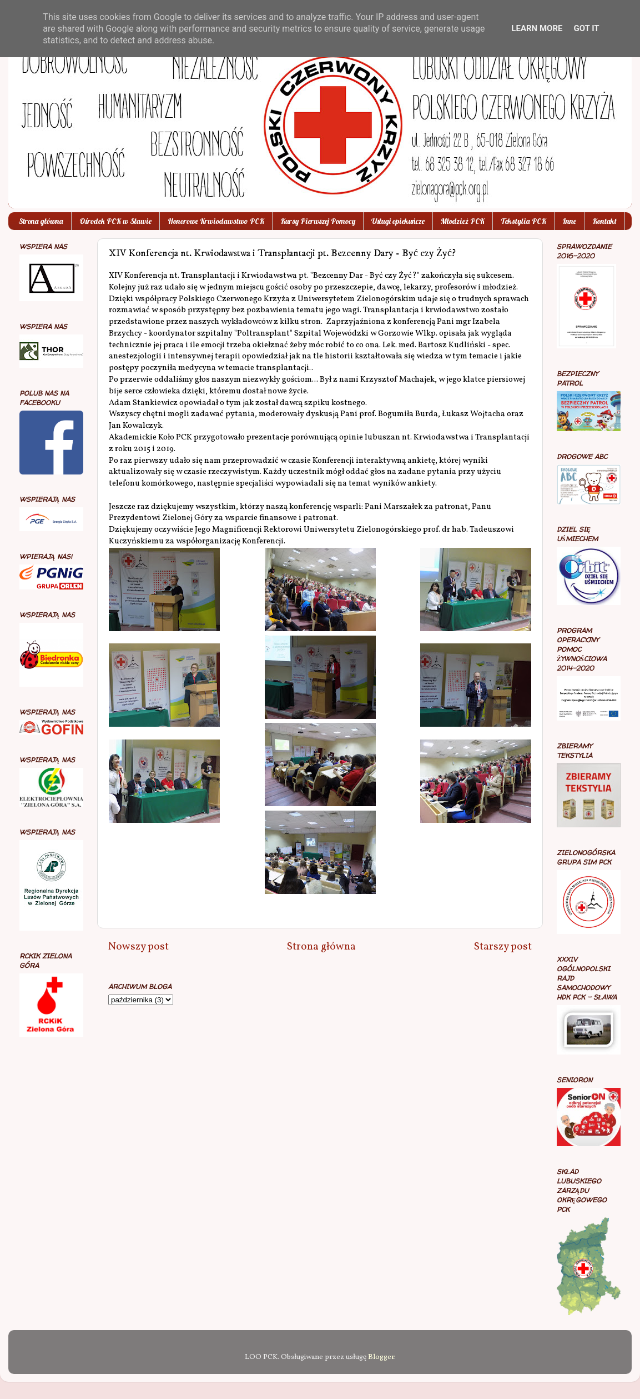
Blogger (381, 1357)
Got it (586, 28)
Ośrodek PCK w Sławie (115, 221)
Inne (569, 221)
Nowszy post (138, 947)
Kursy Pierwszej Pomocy (317, 221)
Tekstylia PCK (523, 221)
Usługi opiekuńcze (398, 221)
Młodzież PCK (463, 221)
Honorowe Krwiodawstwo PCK (216, 221)
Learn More (536, 28)
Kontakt (604, 221)
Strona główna (40, 221)
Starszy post (503, 947)
